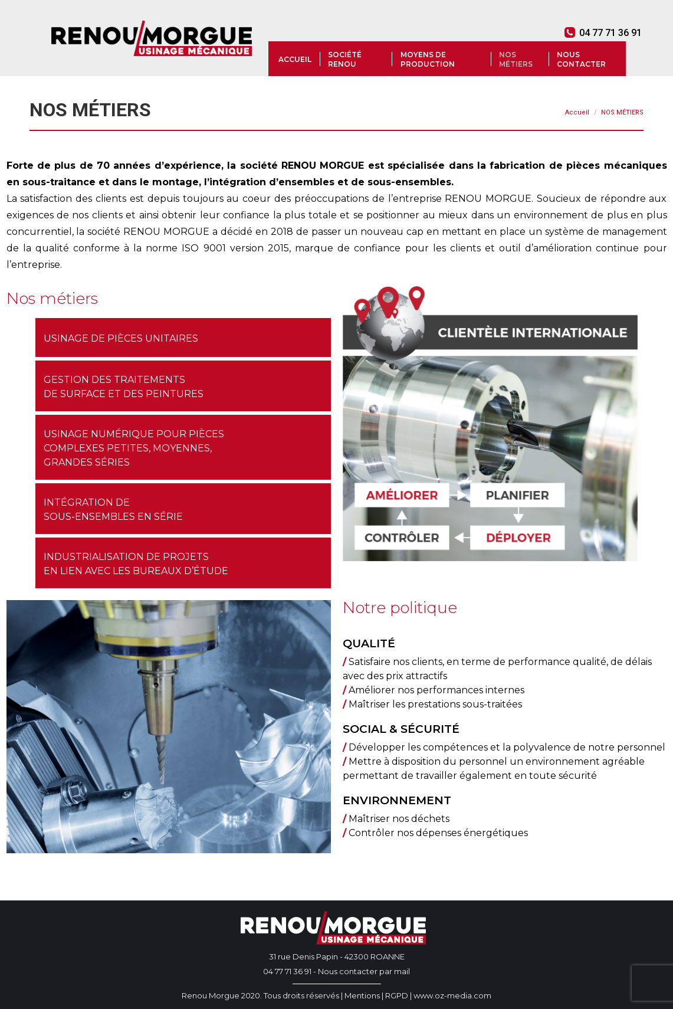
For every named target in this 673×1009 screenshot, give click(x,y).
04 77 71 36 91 (603, 33)
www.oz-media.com (452, 995)
